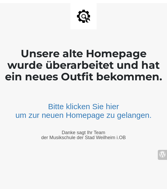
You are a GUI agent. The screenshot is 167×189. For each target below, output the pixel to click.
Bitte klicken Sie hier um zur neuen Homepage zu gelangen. (83, 110)
